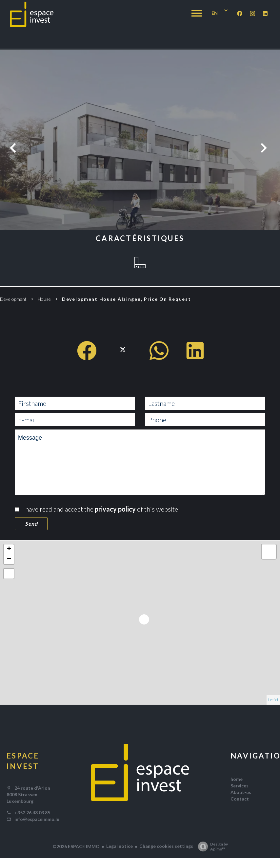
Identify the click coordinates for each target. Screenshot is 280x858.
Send (31, 523)
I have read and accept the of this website (100, 509)
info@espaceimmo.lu (36, 819)
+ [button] (9, 549)
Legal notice (119, 846)
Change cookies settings (166, 846)
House (44, 299)
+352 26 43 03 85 (32, 812)
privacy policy (115, 509)
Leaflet (273, 699)
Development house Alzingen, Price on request (128, 299)
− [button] (9, 559)
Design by (211, 846)
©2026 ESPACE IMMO (76, 846)
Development (13, 299)
